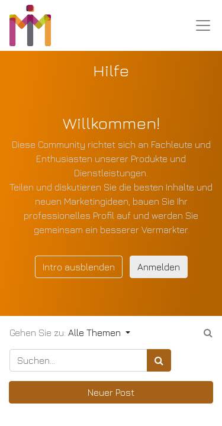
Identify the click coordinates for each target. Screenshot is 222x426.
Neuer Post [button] (111, 392)
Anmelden (158, 267)
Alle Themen (95, 332)
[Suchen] (159, 360)
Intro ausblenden (79, 267)
